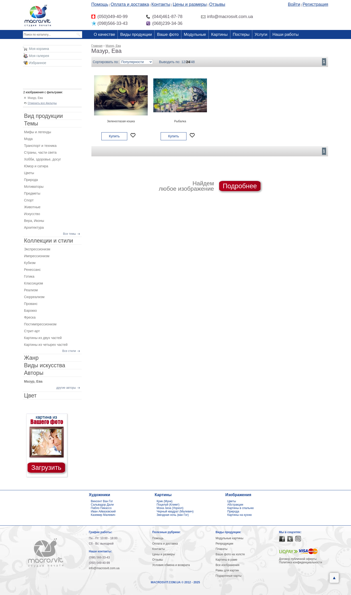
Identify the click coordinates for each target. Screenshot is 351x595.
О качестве (104, 34)
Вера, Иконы (34, 221)
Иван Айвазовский (103, 511)
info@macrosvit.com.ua (104, 568)
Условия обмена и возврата (171, 565)
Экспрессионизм (37, 249)
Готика (29, 276)
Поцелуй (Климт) (168, 504)
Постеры (241, 34)
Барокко (30, 310)
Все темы (69, 234)
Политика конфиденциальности (300, 562)
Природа (31, 180)
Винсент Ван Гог (102, 501)
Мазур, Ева (35, 98)
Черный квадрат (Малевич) (175, 511)
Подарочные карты (229, 575)
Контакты (160, 4)
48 (193, 62)
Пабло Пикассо (101, 508)
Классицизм (33, 283)
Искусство (32, 214)
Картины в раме (226, 559)
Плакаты (221, 549)
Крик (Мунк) (165, 501)
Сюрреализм (34, 297)
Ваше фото (168, 34)
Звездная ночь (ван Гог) (173, 515)
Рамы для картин (227, 570)
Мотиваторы (34, 187)
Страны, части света (40, 152)
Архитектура (34, 227)
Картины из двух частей (43, 338)
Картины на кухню (239, 515)
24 (188, 62)
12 (183, 62)
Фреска (30, 317)
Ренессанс (32, 270)
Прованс (31, 304)
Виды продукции (136, 34)
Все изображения (228, 565)
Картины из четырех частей (46, 345)
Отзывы (217, 4)
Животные (32, 207)
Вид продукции (43, 116)
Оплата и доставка (130, 4)
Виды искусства (44, 365)
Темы (31, 123)
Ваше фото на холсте (230, 554)
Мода (28, 139)
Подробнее (240, 186)
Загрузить (46, 467)
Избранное (37, 63)
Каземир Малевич (103, 515)
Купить (114, 136)
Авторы (33, 373)
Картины (219, 34)
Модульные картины (230, 538)
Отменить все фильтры (42, 103)
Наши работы (286, 34)
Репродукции (224, 543)
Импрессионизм (36, 256)
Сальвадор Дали (102, 504)
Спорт (29, 200)
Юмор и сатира (36, 166)
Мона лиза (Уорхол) (170, 508)
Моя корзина (39, 49)
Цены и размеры (190, 4)
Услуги (261, 34)
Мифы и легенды (37, 132)
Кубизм (30, 263)
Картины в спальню (240, 508)
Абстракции (235, 504)
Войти (294, 4)
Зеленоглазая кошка (121, 121)
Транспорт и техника (40, 146)
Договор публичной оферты (298, 559)
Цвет (30, 395)
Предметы (32, 193)
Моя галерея (39, 56)
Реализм (31, 290)
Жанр (31, 358)
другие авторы (66, 387)
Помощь (99, 4)
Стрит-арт (32, 331)
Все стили (69, 351)
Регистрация (315, 4)
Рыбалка (180, 121)
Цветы (29, 173)
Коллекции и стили (48, 240)
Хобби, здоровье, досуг (42, 159)
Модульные (195, 34)
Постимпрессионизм (40, 324)
